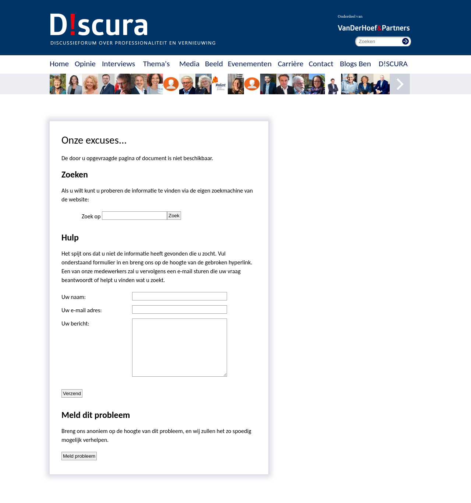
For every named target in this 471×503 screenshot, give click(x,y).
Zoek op (92, 216)
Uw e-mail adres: (81, 310)
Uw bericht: (75, 323)
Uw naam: (73, 296)
